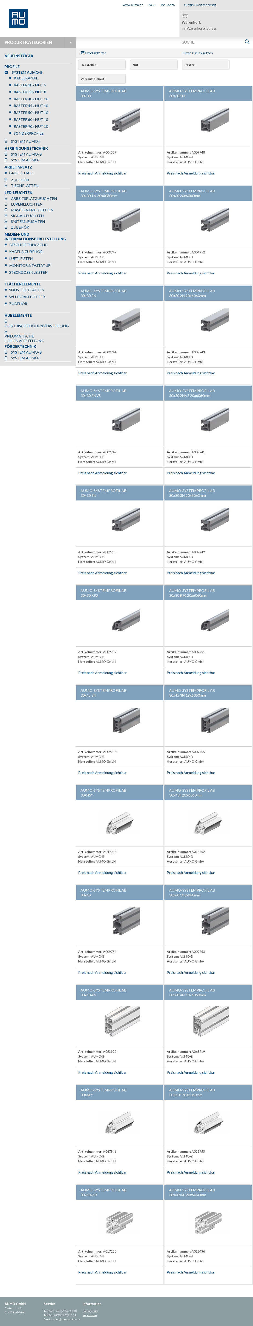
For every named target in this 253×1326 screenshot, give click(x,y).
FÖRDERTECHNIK (20, 346)
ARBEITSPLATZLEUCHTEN (34, 198)
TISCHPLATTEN (25, 185)
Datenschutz (90, 1311)
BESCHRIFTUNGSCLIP (28, 244)
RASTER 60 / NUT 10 (31, 119)
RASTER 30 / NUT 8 (30, 92)
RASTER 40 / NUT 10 (31, 98)
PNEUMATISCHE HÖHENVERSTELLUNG (24, 338)
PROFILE (12, 66)
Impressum (90, 1315)
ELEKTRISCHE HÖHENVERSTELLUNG (37, 325)
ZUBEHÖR (20, 179)
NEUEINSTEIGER (19, 56)
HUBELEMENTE (18, 315)
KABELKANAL (26, 78)
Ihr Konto (168, 5)
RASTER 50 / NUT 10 (31, 112)
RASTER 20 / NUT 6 (30, 85)
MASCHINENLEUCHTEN (32, 210)
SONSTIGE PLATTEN (27, 290)
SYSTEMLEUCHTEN (28, 221)
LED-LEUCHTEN (18, 192)
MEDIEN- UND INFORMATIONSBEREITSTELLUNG (35, 236)
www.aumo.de (133, 5)
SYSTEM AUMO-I (25, 141)
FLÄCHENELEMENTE (23, 284)
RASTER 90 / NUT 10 (31, 126)
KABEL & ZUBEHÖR (26, 251)
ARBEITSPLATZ (18, 167)
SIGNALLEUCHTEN (27, 215)
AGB (152, 5)
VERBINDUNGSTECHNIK (26, 148)
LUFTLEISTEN (21, 258)
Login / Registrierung (200, 5)
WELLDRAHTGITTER (27, 296)
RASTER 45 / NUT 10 (31, 105)
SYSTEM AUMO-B (27, 72)
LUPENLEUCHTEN (27, 204)
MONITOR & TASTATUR (29, 265)
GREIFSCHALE (21, 173)
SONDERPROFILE (28, 133)
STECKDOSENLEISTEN (28, 272)
